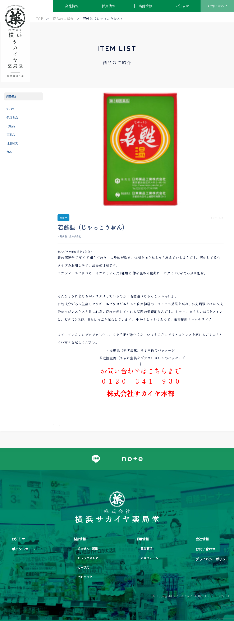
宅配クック (85, 577)
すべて (10, 109)
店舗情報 (145, 5)
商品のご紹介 (63, 18)
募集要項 (146, 548)
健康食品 (12, 117)
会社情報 (71, 5)
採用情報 (108, 5)
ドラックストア (88, 558)
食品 (9, 152)
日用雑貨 (12, 143)
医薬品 (10, 135)
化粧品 (10, 126)
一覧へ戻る (56, 424)
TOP (39, 18)
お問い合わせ (217, 5)
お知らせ (182, 5)
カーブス (83, 567)
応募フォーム (149, 558)
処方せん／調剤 (88, 548)
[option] (140, 149)
